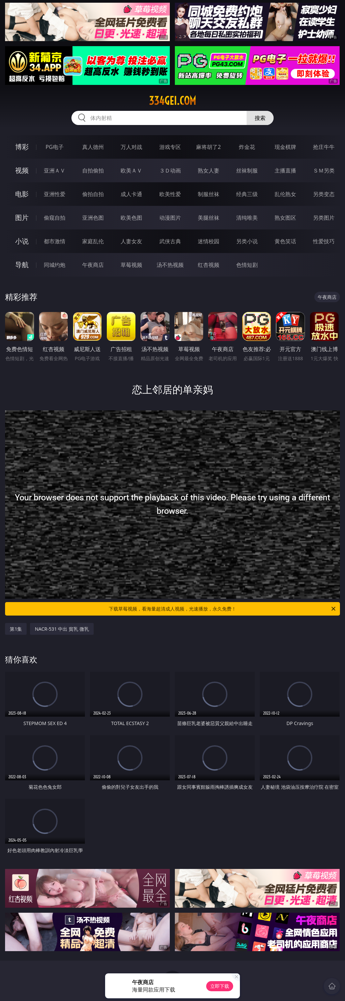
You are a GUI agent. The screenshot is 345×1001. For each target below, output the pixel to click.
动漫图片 (170, 217)
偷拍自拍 (93, 194)
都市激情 (54, 241)
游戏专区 (170, 147)
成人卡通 (131, 194)
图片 (22, 217)
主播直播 (285, 170)
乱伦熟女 (285, 194)
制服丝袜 (208, 194)
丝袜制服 (247, 170)
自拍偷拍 (93, 170)
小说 (22, 241)
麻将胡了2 (208, 147)
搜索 (260, 118)
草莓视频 (131, 265)
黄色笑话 (285, 241)
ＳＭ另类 (324, 170)
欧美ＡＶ (131, 170)
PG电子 (54, 147)
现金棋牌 (285, 147)
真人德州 (93, 147)
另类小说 (247, 241)
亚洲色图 (93, 217)
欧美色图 (131, 217)
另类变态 (324, 194)
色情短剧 (247, 265)
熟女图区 (285, 217)
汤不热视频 (170, 265)
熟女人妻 (208, 170)
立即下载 (219, 986)
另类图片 (324, 217)
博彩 (22, 146)
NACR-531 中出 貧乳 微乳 (62, 629)
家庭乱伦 (93, 241)
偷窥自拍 (54, 217)
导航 (22, 264)
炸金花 (247, 147)
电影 (22, 193)
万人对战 (131, 147)
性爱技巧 (324, 241)
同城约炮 (54, 265)
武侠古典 (170, 241)
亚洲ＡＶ (54, 170)
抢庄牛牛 (324, 147)
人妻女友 (131, 241)
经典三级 (247, 194)
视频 (22, 170)
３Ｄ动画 (170, 170)
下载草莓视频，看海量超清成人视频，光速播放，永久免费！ (223, 609)
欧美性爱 (170, 194)
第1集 (16, 629)
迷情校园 (208, 241)
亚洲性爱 (54, 194)
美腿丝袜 (208, 217)
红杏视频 (208, 265)
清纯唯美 (247, 217)
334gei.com (172, 100)
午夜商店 (93, 265)
